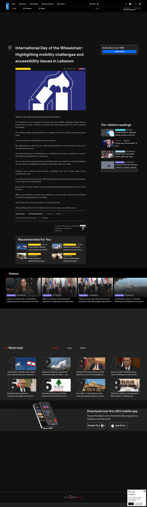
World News (119, 140)
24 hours (54, 348)
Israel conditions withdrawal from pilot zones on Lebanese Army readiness (38, 260)
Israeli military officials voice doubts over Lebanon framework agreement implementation (38, 248)
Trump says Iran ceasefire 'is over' (126, 144)
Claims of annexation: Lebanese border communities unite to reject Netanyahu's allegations (71, 260)
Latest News (22, 4)
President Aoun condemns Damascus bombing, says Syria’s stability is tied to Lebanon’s (20, 395)
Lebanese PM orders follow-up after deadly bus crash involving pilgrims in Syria (90, 373)
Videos (14, 273)
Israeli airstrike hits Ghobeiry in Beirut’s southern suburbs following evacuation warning (126, 166)
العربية (97, 8)
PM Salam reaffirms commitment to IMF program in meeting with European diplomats (125, 395)
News (13, 4)
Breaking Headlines (48, 4)
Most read (16, 348)
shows (42, 8)
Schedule (27, 8)
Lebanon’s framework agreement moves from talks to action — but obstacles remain (72, 248)
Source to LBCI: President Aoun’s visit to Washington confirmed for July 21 (124, 373)
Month (83, 348)
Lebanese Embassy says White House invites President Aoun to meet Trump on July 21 (54, 395)
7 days (69, 348)
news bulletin (34, 4)
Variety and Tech (120, 151)
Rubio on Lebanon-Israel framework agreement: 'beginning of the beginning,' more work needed (58, 300)
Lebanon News (120, 162)
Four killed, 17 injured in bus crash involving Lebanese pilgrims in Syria (90, 395)
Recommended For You (34, 239)
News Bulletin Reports (34, 244)
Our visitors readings (116, 125)
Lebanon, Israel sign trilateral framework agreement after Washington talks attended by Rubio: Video (96, 300)
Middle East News (120, 130)
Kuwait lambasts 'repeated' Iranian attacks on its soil (125, 134)
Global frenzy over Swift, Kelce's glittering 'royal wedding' (124, 155)
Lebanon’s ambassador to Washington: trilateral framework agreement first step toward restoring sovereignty (22, 300)
